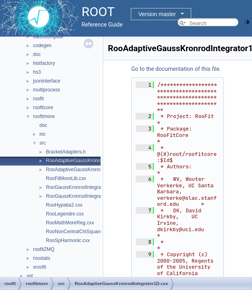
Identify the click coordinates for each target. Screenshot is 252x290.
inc (42, 134)
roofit (38, 99)
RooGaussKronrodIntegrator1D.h (81, 196)
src (42, 143)
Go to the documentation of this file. (176, 69)
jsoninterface (46, 81)
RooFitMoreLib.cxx (66, 178)
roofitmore (44, 116)
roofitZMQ (43, 249)
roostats (41, 258)
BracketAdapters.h (66, 152)
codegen (42, 45)
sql (30, 276)
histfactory (44, 63)
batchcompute (48, 36)
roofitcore (43, 107)
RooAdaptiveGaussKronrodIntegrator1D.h (91, 169)
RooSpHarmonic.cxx (68, 240)
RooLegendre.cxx (65, 214)
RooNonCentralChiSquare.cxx (78, 231)
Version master (157, 14)
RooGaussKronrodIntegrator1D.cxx (83, 187)
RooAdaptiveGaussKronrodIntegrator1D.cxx (93, 161)
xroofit (39, 267)
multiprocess (46, 90)
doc (37, 54)
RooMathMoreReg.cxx (70, 223)
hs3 (37, 72)
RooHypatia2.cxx (64, 205)
